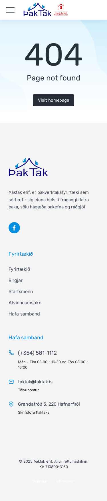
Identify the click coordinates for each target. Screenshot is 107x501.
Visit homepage (53, 100)
